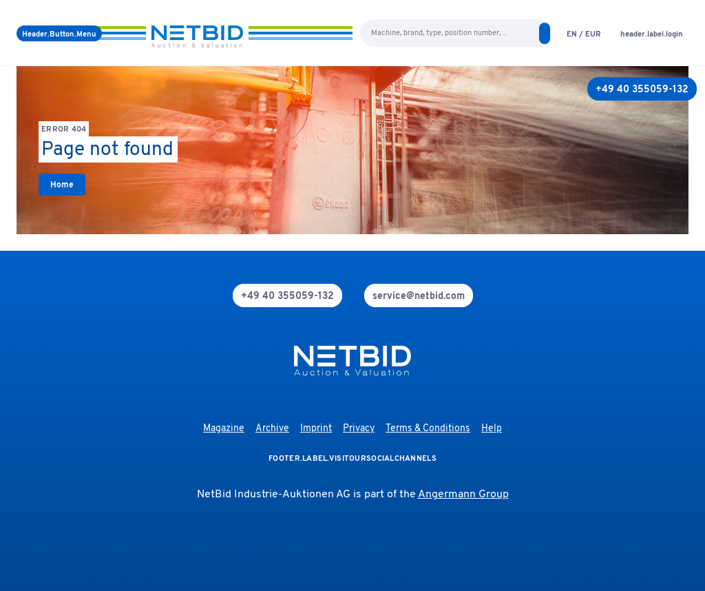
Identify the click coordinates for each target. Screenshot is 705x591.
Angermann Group (463, 494)
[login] (651, 33)
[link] (62, 185)
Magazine (223, 429)
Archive (272, 429)
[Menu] (59, 33)
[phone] (287, 295)
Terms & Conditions (428, 429)
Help (491, 429)
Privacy (359, 429)
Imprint (316, 429)
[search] (544, 33)
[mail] (418, 295)
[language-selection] (584, 33)
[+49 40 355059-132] (642, 89)
